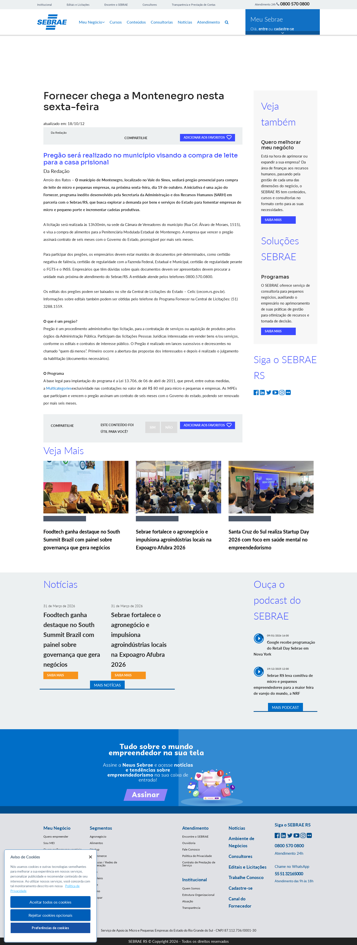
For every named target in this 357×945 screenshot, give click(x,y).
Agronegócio (98, 836)
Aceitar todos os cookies (50, 902)
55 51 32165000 (289, 873)
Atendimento (208, 22)
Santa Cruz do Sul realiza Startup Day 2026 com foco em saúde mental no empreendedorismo (269, 539)
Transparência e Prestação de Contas (193, 4)
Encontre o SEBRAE (116, 4)
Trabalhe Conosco (246, 877)
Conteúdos (136, 22)
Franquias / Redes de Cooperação (103, 863)
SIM (152, 427)
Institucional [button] (194, 879)
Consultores (150, 4)
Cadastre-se (241, 888)
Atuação (187, 901)
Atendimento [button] (195, 828)
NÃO (169, 427)
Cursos (116, 22)
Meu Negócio (92, 22)
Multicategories (59, 388)
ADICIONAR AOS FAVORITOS (207, 137)
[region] (50, 896)
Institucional (44, 4)
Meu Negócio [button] (56, 828)
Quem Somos (191, 888)
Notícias (185, 22)
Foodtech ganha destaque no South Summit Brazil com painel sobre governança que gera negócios (81, 539)
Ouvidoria (188, 843)
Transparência (191, 908)
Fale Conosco (191, 849)
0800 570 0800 (294, 3)
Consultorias (162, 22)
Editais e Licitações (78, 4)
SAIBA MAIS (273, 220)
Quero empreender (55, 836)
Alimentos (96, 843)
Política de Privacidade (197, 856)
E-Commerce (98, 856)
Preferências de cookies (50, 928)
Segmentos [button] (101, 828)
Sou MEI (49, 843)
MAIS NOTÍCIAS (107, 685)
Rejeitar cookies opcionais (50, 915)
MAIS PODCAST (285, 707)
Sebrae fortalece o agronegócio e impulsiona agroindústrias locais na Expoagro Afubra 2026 (173, 539)
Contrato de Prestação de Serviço (198, 863)
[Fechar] (90, 856)
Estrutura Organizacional (198, 895)
